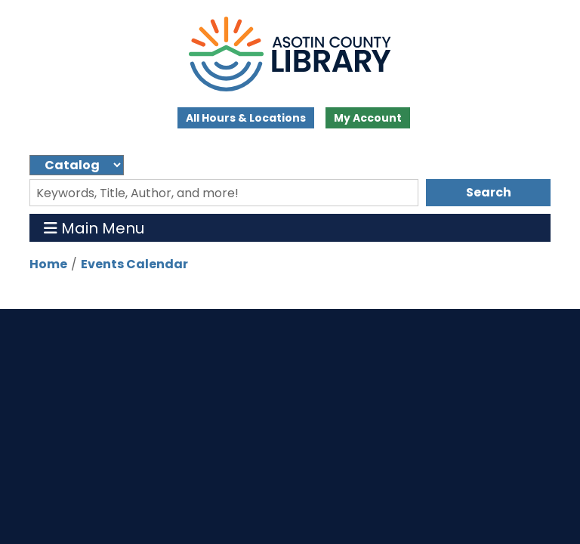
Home (48, 264)
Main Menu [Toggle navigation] (94, 228)
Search (488, 192)
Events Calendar (134, 264)
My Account (368, 117)
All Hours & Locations (246, 117)
